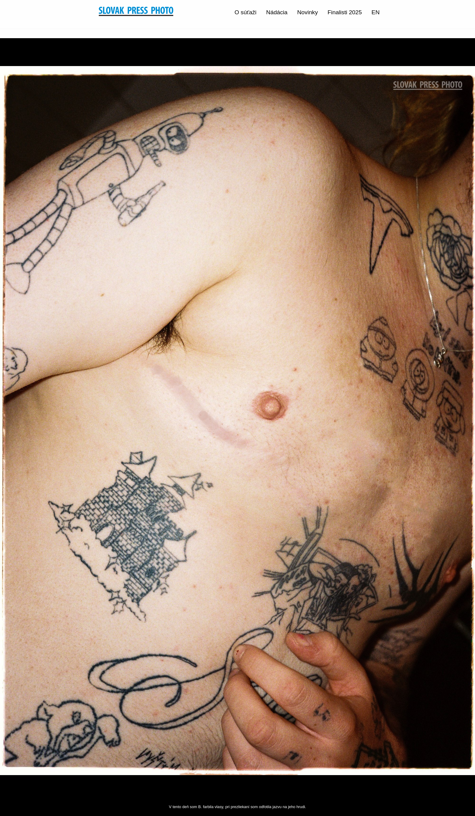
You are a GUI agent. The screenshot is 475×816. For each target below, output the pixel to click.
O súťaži (245, 12)
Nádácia (276, 12)
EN (375, 12)
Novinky (307, 12)
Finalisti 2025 (344, 12)
